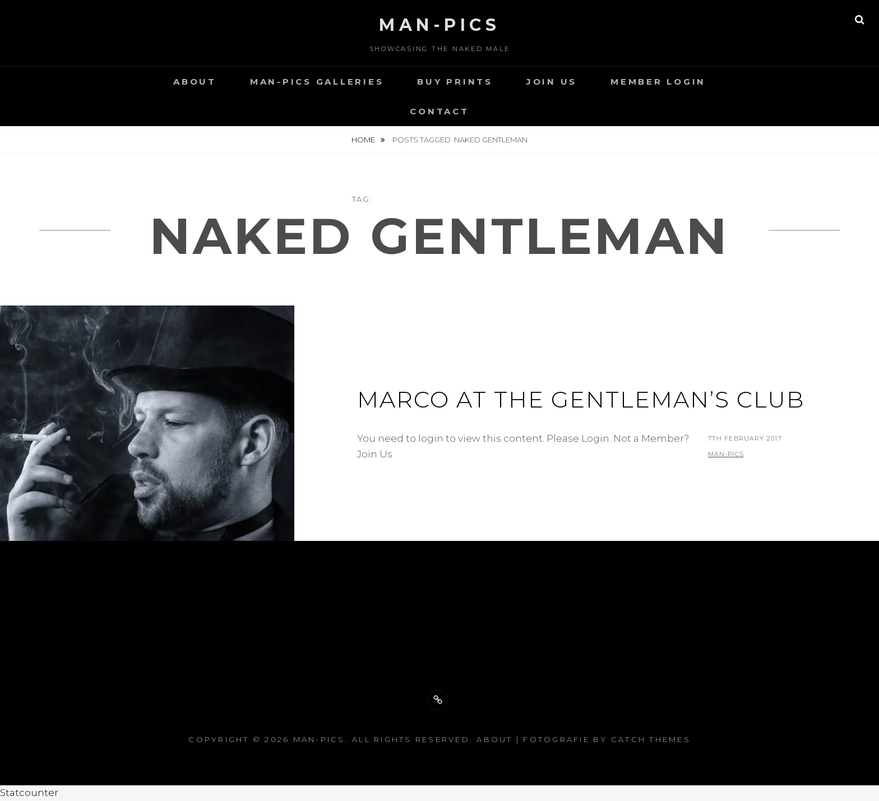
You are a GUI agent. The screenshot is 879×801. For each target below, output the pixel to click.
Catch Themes (651, 739)
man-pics (726, 454)
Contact (439, 111)
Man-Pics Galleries (317, 81)
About (194, 81)
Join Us (551, 81)
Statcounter (29, 792)
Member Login (658, 81)
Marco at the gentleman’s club (580, 399)
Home (364, 139)
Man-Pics (439, 25)
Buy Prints (455, 81)
